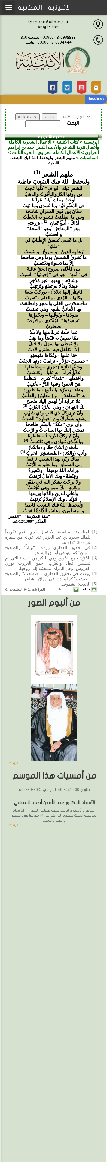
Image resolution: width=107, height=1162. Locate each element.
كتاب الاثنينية (67, 142)
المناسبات (89, 157)
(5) (22, 451)
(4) (26, 440)
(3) (25, 405)
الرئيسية (91, 142)
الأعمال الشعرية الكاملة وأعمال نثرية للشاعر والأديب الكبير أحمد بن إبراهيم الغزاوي (53, 147)
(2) (46, 221)
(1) (37, 172)
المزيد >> (14, 763)
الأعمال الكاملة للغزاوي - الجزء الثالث (46, 152)
